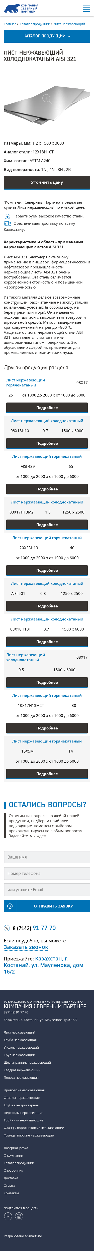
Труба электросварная (21, 1105)
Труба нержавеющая (20, 1040)
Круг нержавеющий (19, 1055)
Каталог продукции (19, 1163)
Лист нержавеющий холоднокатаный (47, 420)
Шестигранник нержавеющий (27, 1062)
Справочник (13, 1170)
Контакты (11, 1193)
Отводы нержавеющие (22, 1097)
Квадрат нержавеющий (22, 1070)
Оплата (9, 1185)
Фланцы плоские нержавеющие (29, 1135)
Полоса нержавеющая (21, 1077)
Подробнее (47, 407)
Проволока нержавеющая (24, 1090)
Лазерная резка (16, 1148)
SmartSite (34, 1236)
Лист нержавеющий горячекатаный (25, 382)
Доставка (11, 1178)
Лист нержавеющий (36, 207)
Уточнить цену (47, 182)
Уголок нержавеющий (21, 1047)
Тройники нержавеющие (23, 1120)
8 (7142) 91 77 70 (16, 1012)
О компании (13, 1155)
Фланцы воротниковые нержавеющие (34, 1127)
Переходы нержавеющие (23, 1112)
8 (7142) (34, 929)
